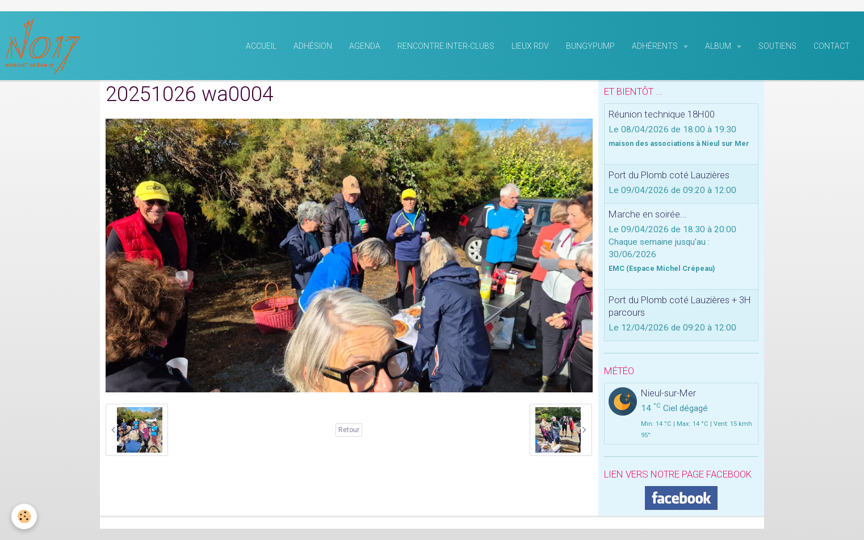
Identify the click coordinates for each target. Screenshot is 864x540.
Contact (831, 46)
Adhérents (656, 46)
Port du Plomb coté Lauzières (669, 175)
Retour (348, 430)
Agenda (364, 46)
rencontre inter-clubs (445, 46)
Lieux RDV (530, 46)
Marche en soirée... (648, 214)
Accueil (261, 46)
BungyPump (590, 46)
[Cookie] (24, 516)
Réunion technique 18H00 (662, 114)
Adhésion (312, 46)
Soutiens (777, 46)
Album (719, 46)
